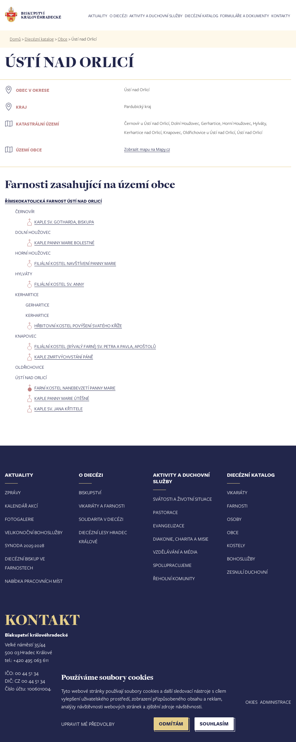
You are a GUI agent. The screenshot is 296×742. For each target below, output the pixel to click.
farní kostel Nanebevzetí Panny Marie (74, 388)
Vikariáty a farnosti (101, 506)
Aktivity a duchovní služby (156, 16)
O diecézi (118, 16)
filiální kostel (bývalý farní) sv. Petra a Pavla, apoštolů (95, 346)
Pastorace (165, 512)
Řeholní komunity (174, 578)
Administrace (275, 702)
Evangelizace (168, 525)
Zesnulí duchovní (247, 572)
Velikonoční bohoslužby (34, 532)
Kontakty (280, 16)
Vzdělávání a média (175, 552)
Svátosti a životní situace (182, 499)
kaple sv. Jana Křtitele (58, 409)
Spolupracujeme (172, 565)
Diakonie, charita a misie (180, 539)
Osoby (234, 519)
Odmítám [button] (171, 723)
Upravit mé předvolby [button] (87, 724)
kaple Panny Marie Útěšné (61, 398)
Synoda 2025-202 (23, 545)
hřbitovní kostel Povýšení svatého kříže (78, 326)
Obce (62, 39)
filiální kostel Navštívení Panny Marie (75, 263)
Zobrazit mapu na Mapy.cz (147, 149)
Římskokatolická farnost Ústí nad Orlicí (53, 201)
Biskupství (90, 492)
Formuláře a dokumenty (244, 16)
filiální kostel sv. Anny (59, 284)
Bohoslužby (241, 559)
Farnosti (237, 506)
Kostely (236, 545)
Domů (15, 39)
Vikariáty (237, 492)
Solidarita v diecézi (101, 519)
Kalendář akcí (21, 506)
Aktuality (97, 16)
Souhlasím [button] (214, 723)
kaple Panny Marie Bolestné (64, 242)
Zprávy (13, 492)
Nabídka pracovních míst (34, 581)
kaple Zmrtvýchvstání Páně (63, 357)
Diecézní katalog (201, 16)
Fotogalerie (19, 519)
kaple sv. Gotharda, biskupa (64, 222)
